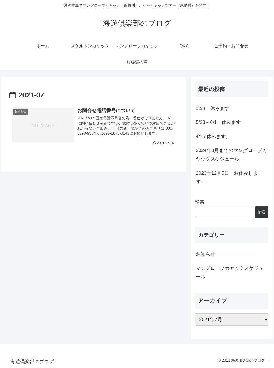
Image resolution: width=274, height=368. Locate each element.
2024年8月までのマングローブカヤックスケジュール (231, 155)
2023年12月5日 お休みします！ (227, 177)
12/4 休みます (212, 108)
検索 (199, 201)
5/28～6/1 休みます (218, 122)
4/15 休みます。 (213, 136)
